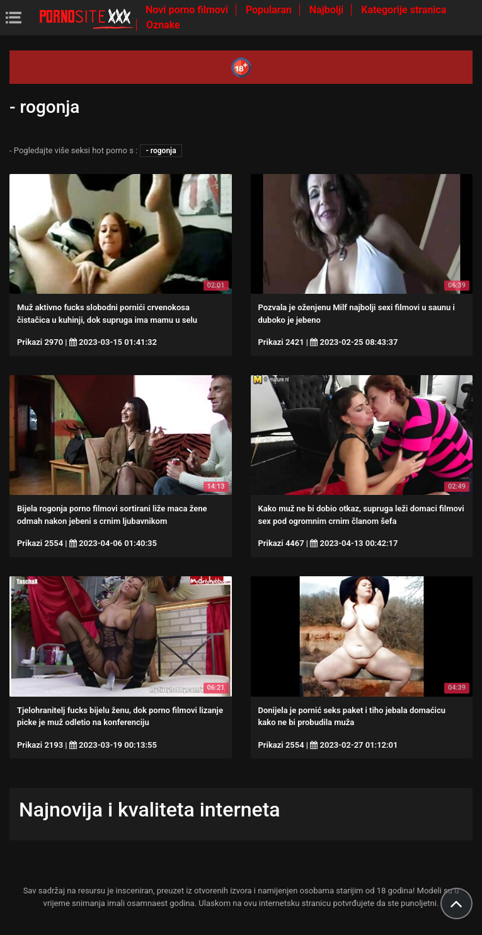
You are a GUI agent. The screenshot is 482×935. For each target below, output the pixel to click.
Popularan (270, 10)
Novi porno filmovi (188, 10)
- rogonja (161, 150)
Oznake (163, 25)
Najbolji (327, 10)
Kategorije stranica (403, 10)
